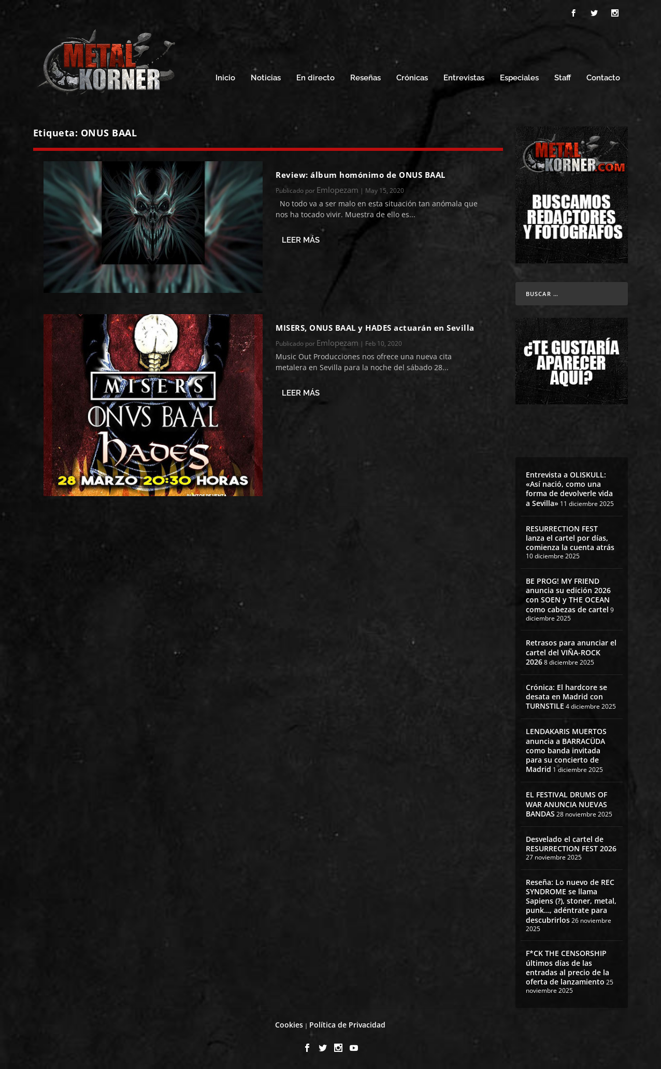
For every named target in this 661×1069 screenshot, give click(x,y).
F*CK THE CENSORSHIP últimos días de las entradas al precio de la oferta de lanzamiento (567, 966)
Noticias (266, 76)
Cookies (289, 1023)
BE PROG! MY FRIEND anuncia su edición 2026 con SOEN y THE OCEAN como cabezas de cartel (568, 593)
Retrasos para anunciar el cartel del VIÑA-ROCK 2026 (571, 650)
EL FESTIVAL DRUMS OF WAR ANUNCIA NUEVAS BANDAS (566, 802)
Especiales (519, 76)
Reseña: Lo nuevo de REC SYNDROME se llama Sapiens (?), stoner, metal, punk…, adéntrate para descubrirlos (571, 899)
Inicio (225, 76)
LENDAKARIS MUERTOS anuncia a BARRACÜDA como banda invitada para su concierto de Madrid (566, 748)
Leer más (301, 238)
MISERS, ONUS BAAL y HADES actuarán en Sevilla (375, 326)
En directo (315, 76)
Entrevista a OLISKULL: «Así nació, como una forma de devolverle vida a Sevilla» (569, 487)
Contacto (603, 76)
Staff (562, 76)
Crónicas (412, 76)
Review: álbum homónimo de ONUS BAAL (361, 173)
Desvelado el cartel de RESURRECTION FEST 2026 (571, 842)
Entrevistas (463, 76)
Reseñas (365, 76)
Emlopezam (337, 188)
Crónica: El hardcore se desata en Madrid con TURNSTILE (566, 695)
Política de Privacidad (347, 1023)
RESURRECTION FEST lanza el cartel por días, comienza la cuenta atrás (570, 536)
